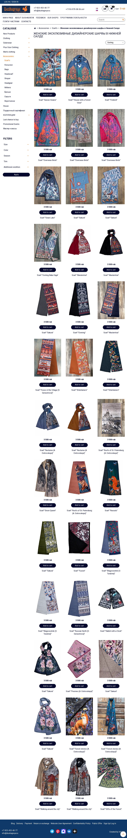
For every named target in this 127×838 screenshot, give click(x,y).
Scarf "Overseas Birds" (47, 160)
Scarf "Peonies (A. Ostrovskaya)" (79, 691)
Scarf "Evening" (79, 333)
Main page (8, 18)
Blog (13, 823)
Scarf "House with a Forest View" (79, 101)
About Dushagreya (24, 18)
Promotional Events (11, 124)
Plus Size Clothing (10, 47)
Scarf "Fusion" (79, 571)
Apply (16, 174)
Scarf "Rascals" (111, 510)
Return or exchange (41, 823)
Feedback (41, 18)
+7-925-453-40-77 (41, 8)
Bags (6, 69)
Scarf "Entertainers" (79, 390)
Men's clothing (9, 52)
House (6, 106)
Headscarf (8, 74)
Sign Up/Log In (110, 823)
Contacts (26, 21)
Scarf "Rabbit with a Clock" (111, 631)
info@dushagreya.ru (42, 11)
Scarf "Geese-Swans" (47, 100)
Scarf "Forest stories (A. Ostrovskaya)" (79, 750)
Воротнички (9, 101)
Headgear (8, 83)
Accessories (44, 28)
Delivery (19, 823)
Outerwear (7, 43)
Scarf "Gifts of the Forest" (111, 809)
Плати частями (11, 21)
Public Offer (97, 823)
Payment (28, 823)
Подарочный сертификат (14, 110)
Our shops (53, 18)
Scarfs (54, 28)
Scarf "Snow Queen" (48, 510)
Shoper (7, 78)
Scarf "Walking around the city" (47, 809)
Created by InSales (117, 832)
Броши (7, 92)
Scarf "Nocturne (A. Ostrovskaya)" (47, 451)
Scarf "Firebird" (111, 100)
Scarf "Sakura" (79, 218)
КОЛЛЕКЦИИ (9, 115)
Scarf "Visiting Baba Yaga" (47, 275)
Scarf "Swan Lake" (47, 218)
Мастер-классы (10, 128)
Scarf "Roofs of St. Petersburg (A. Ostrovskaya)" (111, 451)
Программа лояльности (73, 18)
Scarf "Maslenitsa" (79, 275)
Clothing (6, 38)
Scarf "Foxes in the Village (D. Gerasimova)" (47, 391)
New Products (9, 34)
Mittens (7, 87)
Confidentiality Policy (82, 823)
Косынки (8, 65)
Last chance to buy (11, 120)
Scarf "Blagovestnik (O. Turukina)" (111, 572)
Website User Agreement (61, 823)
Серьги (7, 96)
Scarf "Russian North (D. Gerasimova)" (79, 632)
